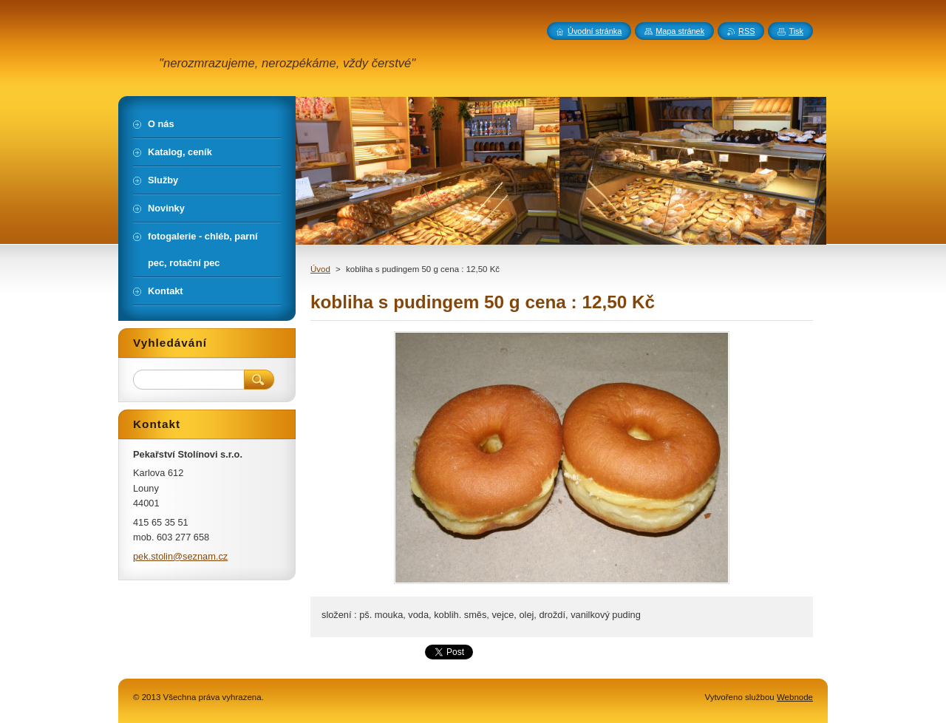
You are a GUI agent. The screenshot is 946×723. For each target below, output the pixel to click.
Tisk (796, 31)
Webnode (795, 697)
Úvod (320, 269)
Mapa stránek (680, 31)
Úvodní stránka (595, 31)
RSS (746, 31)
